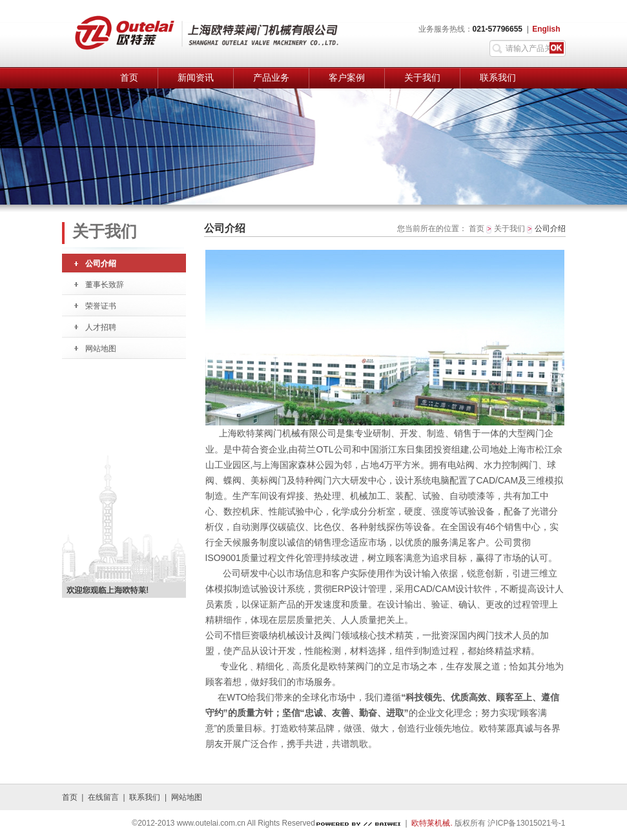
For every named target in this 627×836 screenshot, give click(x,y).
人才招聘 (100, 327)
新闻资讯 (196, 78)
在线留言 (103, 797)
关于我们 (422, 78)
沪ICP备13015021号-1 (526, 823)
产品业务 (271, 78)
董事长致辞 (104, 284)
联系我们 (498, 78)
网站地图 (100, 348)
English (546, 29)
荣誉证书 (100, 306)
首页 (129, 78)
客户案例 (347, 78)
